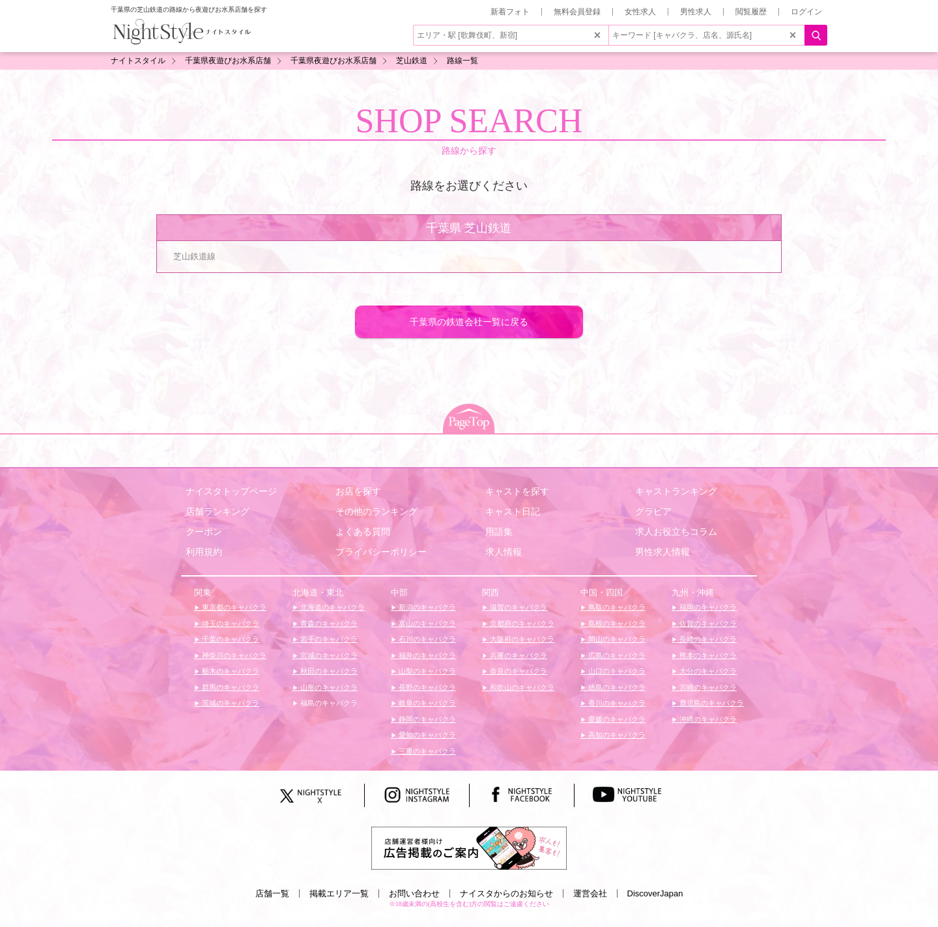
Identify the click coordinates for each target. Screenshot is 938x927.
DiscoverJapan (655, 893)
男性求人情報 (662, 552)
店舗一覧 (272, 893)
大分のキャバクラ (707, 671)
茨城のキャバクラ (229, 703)
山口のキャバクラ (616, 671)
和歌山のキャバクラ (521, 687)
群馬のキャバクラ (229, 687)
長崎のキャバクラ (707, 639)
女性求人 (640, 11)
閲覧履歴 (751, 11)
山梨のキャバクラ (426, 671)
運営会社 (590, 893)
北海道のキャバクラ (331, 607)
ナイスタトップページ (231, 491)
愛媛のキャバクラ (616, 719)
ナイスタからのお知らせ (506, 893)
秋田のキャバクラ (328, 671)
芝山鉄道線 (194, 256)
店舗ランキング (217, 511)
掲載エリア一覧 (339, 893)
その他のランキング (376, 511)
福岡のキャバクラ (707, 607)
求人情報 (503, 552)
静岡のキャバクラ (426, 719)
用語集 (499, 531)
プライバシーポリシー (381, 552)
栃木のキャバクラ (229, 671)
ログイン (806, 11)
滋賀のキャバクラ (517, 607)
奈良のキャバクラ (517, 671)
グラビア (653, 511)
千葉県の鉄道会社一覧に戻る (469, 322)
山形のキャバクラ (328, 687)
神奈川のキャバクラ (233, 655)
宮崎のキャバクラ (707, 687)
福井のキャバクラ (426, 655)
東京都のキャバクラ (233, 607)
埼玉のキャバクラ (229, 623)
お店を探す (358, 491)
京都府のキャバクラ (521, 623)
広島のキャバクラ (616, 655)
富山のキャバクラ (426, 623)
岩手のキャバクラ (328, 639)
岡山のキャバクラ (616, 639)
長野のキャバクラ (426, 687)
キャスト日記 (512, 511)
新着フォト (510, 11)
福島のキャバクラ (328, 703)
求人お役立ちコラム (676, 531)
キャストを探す (517, 491)
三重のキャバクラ (426, 751)
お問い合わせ (414, 893)
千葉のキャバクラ (229, 639)
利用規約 (204, 552)
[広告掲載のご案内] (469, 847)
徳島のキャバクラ (616, 687)
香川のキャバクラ (616, 703)
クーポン (204, 531)
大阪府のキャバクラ (521, 639)
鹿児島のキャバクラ (710, 703)
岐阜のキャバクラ (426, 703)
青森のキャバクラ (328, 623)
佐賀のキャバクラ (707, 623)
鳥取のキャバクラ (616, 607)
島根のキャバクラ (616, 623)
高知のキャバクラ (616, 735)
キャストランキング (676, 491)
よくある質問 (362, 531)
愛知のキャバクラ (426, 735)
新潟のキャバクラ (426, 607)
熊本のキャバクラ (707, 655)
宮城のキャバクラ (328, 655)
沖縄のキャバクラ (707, 719)
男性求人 (695, 11)
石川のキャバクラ (426, 639)
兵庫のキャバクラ (517, 655)
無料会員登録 (577, 11)
